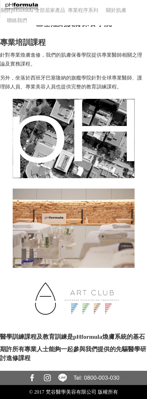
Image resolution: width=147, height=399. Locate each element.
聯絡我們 (17, 20)
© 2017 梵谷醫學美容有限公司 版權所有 (73, 392)
